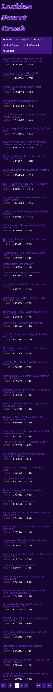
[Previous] (10, 685)
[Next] (44, 685)
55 (38, 685)
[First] (3, 685)
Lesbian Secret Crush (16, 17)
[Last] (49, 685)
